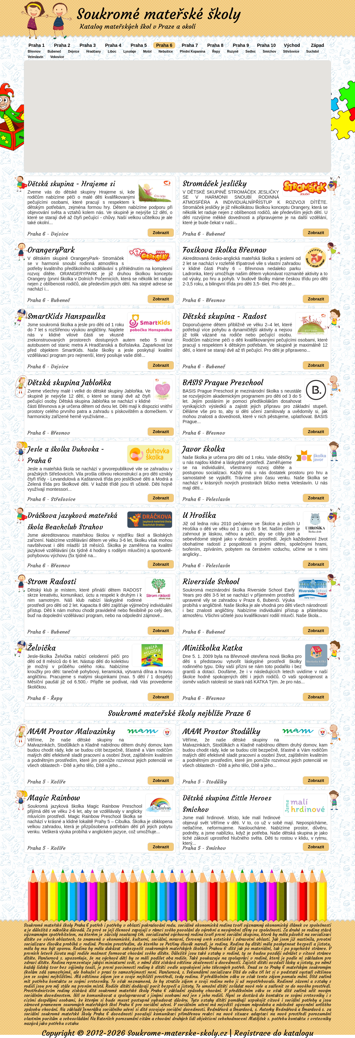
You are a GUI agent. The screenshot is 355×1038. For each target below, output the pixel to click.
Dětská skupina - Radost (225, 316)
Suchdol (312, 51)
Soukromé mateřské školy (159, 14)
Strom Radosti (51, 581)
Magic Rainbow (53, 798)
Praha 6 (164, 45)
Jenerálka (92, 1009)
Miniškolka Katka (212, 648)
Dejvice (73, 51)
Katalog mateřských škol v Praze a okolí (137, 26)
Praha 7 (190, 45)
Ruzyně (232, 51)
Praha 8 (215, 45)
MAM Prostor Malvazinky (71, 731)
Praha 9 (241, 45)
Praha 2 (62, 45)
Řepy (216, 51)
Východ (292, 45)
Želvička (41, 648)
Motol (147, 51)
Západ (317, 45)
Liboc (112, 51)
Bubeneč (54, 51)
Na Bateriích (102, 1018)
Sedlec (250, 51)
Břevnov (34, 51)
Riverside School (211, 581)
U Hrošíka (199, 515)
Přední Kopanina (192, 51)
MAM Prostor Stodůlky (221, 731)
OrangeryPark (51, 250)
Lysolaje (130, 51)
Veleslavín (35, 57)
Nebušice (166, 51)
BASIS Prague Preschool (223, 382)
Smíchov (269, 51)
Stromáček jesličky (214, 183)
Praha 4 (113, 45)
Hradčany (93, 51)
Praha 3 (87, 45)
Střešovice (291, 51)
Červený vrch (199, 939)
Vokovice (57, 57)
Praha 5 (139, 45)
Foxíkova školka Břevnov (225, 250)
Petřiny (172, 944)
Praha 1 (36, 45)
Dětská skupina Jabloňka (69, 382)
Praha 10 (266, 45)
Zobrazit (161, 232)
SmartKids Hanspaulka (66, 316)
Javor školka (204, 449)
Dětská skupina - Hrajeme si (71, 184)
